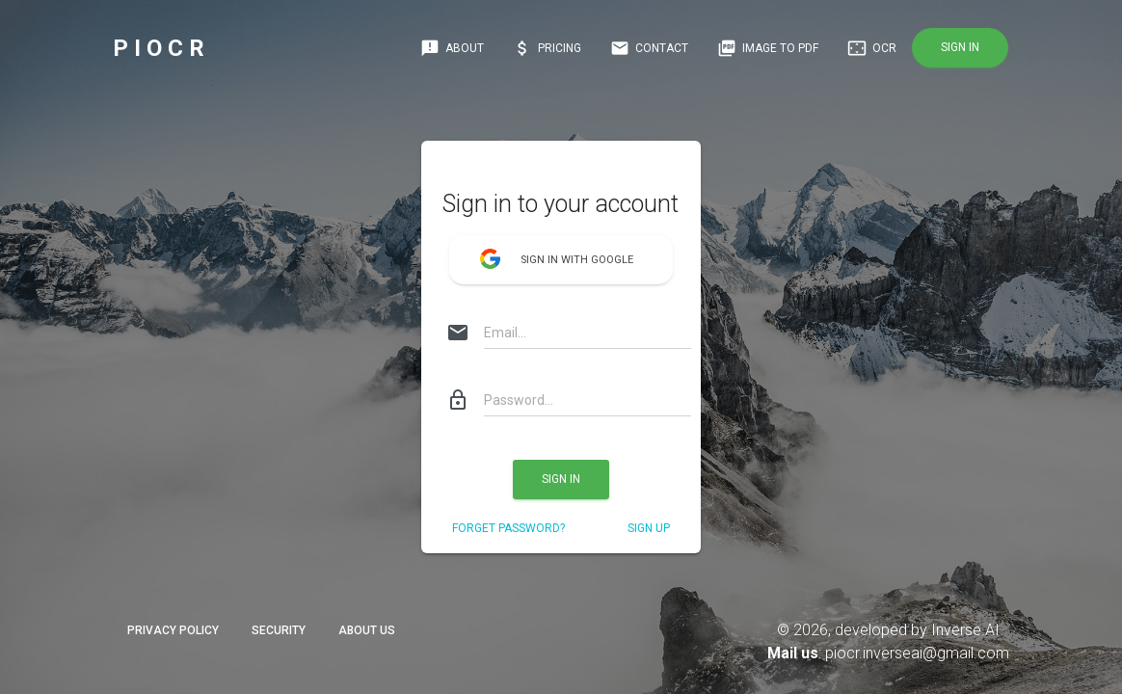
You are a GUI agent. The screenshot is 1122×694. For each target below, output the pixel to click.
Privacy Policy (173, 630)
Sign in (960, 47)
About (452, 48)
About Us (366, 630)
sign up (649, 528)
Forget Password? (508, 528)
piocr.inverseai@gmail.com (917, 653)
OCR (871, 48)
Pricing (547, 48)
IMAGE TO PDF (767, 48)
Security (279, 630)
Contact (649, 48)
